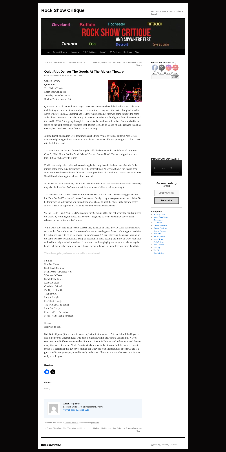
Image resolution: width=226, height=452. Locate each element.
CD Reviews (114, 52)
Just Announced (159, 236)
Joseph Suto (77, 75)
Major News (158, 239)
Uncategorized (159, 253)
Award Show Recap (161, 217)
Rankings (128, 52)
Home (47, 52)
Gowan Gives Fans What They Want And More (64, 62)
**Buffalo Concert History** (94, 52)
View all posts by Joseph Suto (77, 410)
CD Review (158, 223)
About (137, 52)
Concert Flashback (160, 225)
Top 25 (156, 250)
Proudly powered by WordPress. (166, 445)
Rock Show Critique (62, 10)
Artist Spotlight (159, 214)
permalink (95, 423)
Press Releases (159, 245)
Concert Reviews (60, 52)
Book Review (159, 220)
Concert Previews (160, 228)
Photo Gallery (159, 242)
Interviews (75, 52)
